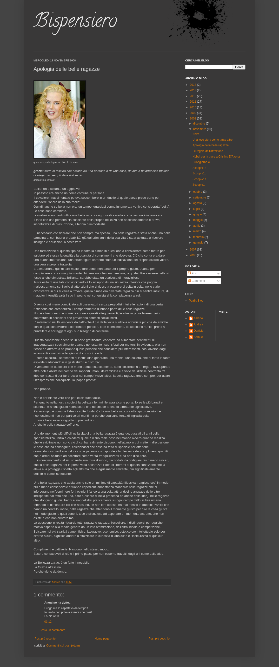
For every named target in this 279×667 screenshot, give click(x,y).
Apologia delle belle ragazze (211, 145)
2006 (193, 255)
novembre (200, 129)
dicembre (199, 123)
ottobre (198, 191)
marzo (197, 231)
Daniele (199, 330)
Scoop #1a (199, 179)
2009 (193, 113)
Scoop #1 (199, 184)
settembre (200, 197)
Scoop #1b (199, 173)
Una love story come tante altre (212, 139)
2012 (193, 96)
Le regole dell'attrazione (208, 151)
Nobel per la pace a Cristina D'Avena (216, 156)
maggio (198, 220)
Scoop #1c (199, 168)
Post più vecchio (159, 638)
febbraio (199, 237)
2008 (193, 118)
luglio (197, 209)
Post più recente (45, 638)
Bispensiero (75, 23)
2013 (193, 90)
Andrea (198, 324)
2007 (193, 249)
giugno (198, 214)
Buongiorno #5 (202, 162)
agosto (198, 203)
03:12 (48, 621)
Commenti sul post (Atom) (63, 645)
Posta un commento (52, 630)
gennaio (198, 242)
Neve (196, 134)
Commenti (196, 281)
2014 (193, 84)
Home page (102, 638)
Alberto (198, 318)
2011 (193, 101)
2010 (193, 107)
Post (192, 273)
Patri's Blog (196, 300)
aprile (197, 225)
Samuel (199, 337)
